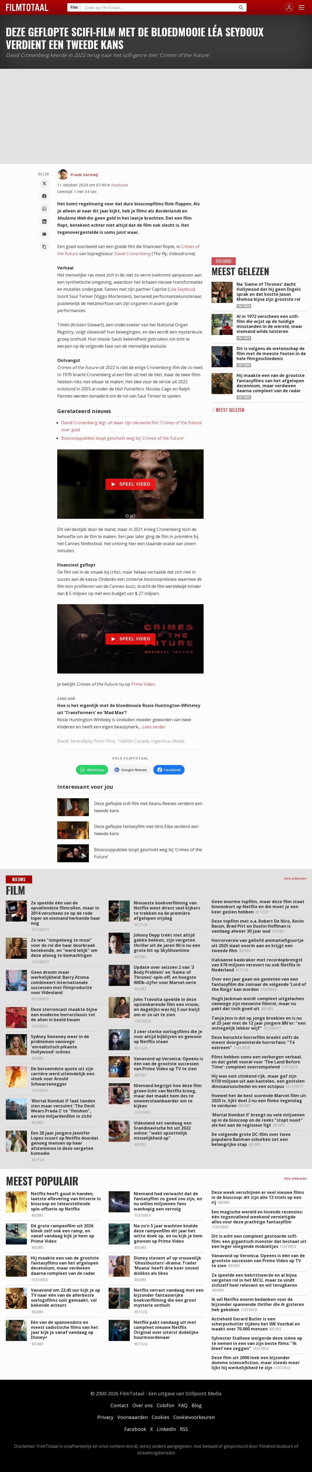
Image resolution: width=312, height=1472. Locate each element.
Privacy (105, 1417)
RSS (184, 1429)
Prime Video (143, 684)
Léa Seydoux (181, 289)
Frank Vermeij (84, 174)
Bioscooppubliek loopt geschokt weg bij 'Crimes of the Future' (122, 438)
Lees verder (154, 727)
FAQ (183, 1405)
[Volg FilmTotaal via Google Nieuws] (130, 769)
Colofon (165, 1405)
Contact (119, 1405)
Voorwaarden (132, 1417)
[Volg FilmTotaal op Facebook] (169, 769)
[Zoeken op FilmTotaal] (158, 7)
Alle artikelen (295, 878)
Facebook (135, 1429)
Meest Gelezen (230, 410)
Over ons (142, 1405)
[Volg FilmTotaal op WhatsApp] (92, 769)
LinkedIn (166, 1429)
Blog (196, 1405)
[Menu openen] (301, 7)
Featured (119, 184)
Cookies (160, 1417)
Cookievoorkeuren (194, 1417)
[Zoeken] (241, 7)
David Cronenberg (132, 253)
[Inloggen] (289, 7)
